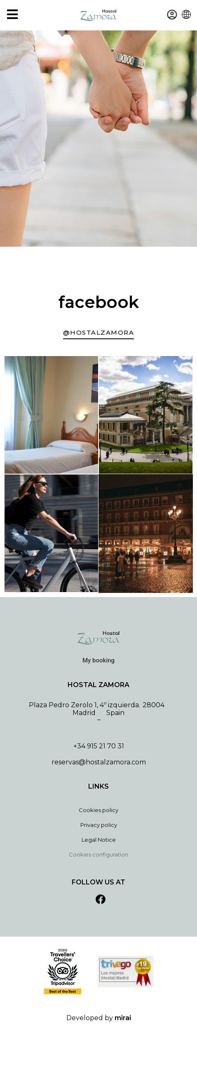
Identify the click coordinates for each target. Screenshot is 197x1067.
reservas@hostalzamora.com (99, 762)
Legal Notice (99, 839)
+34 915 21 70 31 (98, 746)
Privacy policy (98, 825)
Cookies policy (98, 810)
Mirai (123, 1018)
